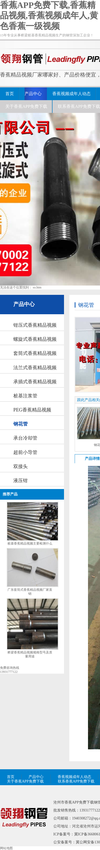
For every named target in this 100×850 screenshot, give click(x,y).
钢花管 (20, 424)
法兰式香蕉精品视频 (35, 367)
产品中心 (33, 93)
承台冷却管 (25, 438)
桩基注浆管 (25, 395)
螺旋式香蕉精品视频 (35, 339)
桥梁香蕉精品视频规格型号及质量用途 (29, 654)
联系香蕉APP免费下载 (79, 106)
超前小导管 (25, 452)
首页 (9, 93)
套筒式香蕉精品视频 (35, 353)
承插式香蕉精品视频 (35, 381)
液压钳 (20, 480)
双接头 (20, 466)
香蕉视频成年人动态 (71, 93)
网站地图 (6, 848)
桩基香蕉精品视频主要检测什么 (29, 543)
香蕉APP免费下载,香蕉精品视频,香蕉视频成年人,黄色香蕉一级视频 (49, 15)
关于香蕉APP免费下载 (26, 106)
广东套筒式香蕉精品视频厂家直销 (29, 592)
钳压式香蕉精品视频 (35, 325)
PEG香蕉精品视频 (32, 410)
